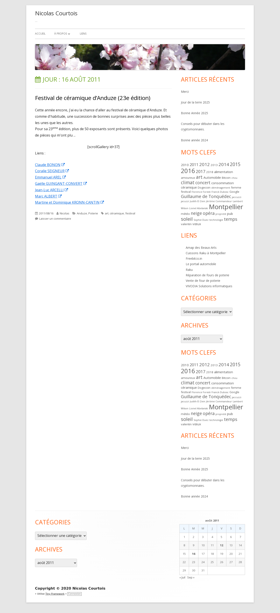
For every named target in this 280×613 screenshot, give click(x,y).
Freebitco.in (194, 258)
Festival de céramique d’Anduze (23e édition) (92, 98)
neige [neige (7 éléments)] (196, 213)
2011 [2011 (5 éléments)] (194, 164)
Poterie (93, 213)
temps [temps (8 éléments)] (230, 219)
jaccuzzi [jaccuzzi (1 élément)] (236, 197)
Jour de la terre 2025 (195, 102)
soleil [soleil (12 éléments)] (187, 218)
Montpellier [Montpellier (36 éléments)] (226, 206)
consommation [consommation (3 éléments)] (222, 183)
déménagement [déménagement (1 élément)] (220, 187)
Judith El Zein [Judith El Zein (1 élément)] (197, 201)
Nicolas (64, 213)
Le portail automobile (201, 264)
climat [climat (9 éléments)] (187, 182)
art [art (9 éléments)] (199, 177)
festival (130, 213)
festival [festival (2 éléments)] (186, 192)
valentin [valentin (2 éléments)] (186, 224)
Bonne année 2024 (194, 140)
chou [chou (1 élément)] (234, 177)
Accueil (40, 33)
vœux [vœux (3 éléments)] (196, 224)
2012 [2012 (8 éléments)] (204, 164)
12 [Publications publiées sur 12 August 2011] (221, 545)
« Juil (182, 577)
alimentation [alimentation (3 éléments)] (223, 172)
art (106, 213)
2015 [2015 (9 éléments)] (235, 164)
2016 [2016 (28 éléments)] (188, 170)
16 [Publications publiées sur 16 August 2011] (193, 554)
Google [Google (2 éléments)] (234, 192)
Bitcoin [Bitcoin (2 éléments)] (226, 178)
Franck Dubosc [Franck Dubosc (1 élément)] (220, 191)
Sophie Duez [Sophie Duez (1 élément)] (201, 219)
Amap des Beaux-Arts (201, 247)
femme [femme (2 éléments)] (236, 187)
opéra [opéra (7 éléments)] (209, 213)
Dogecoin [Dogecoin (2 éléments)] (204, 187)
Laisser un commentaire (55, 219)
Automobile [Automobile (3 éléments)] (212, 177)
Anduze (82, 213)
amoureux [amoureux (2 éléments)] (188, 178)
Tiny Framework (55, 593)
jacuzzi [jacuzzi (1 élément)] (185, 201)
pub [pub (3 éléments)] (230, 213)
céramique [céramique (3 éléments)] (189, 187)
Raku (189, 270)
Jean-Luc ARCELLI (51, 189)
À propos (60, 33)
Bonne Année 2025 (194, 113)
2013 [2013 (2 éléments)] (214, 165)
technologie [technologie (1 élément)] (216, 219)
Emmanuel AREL (50, 177)
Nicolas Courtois (56, 13)
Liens (83, 33)
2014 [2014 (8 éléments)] (224, 164)
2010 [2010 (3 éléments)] (185, 165)
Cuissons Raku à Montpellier (206, 253)
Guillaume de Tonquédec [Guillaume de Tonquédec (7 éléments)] (206, 196)
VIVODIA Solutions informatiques (209, 286)
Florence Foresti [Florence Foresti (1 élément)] (201, 191)
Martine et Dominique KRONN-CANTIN (69, 202)
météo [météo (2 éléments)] (185, 214)
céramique (117, 213)
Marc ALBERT (48, 196)
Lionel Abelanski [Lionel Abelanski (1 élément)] (198, 208)
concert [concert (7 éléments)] (202, 183)
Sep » (190, 577)
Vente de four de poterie (203, 280)
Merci (185, 91)
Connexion (74, 593)
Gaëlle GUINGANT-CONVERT (61, 183)
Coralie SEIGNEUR (52, 170)
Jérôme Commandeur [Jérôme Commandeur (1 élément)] (219, 201)
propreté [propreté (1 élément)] (220, 213)
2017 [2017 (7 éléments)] (200, 171)
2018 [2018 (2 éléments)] (209, 172)
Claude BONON (50, 164)
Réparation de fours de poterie (207, 275)
